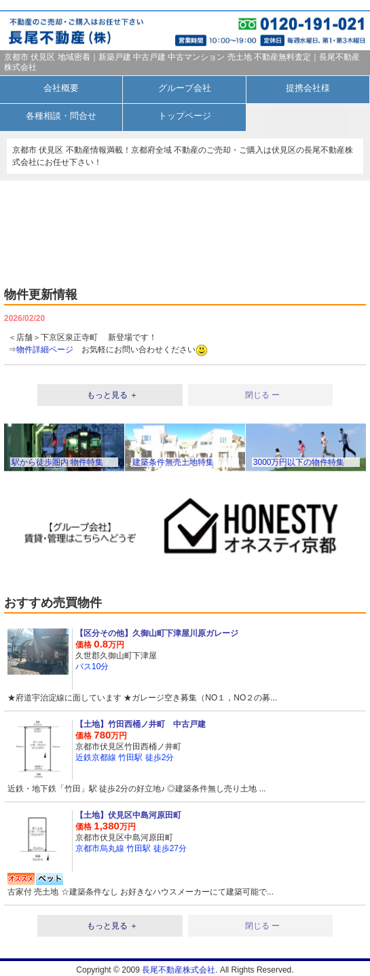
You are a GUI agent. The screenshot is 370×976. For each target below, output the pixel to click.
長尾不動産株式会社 (178, 970)
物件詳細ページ (44, 349)
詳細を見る (185, 665)
